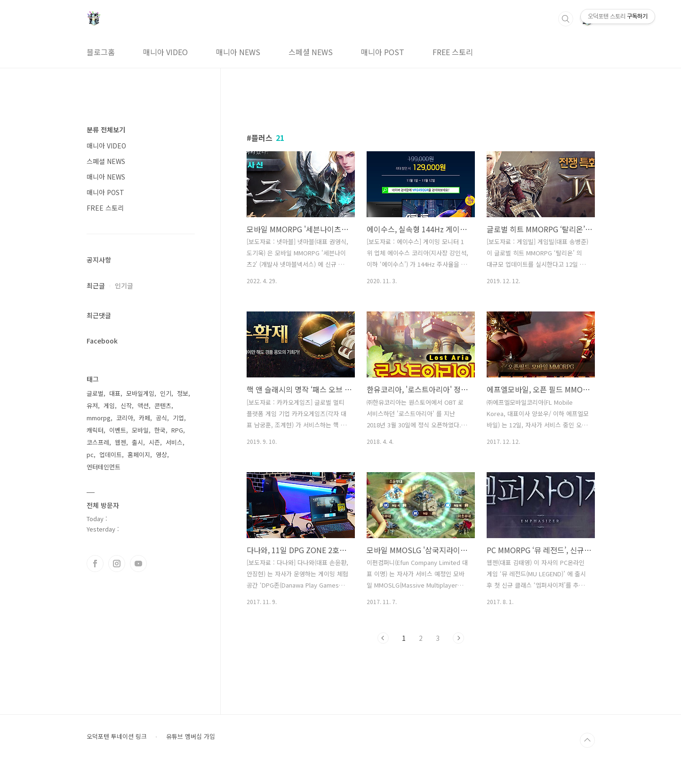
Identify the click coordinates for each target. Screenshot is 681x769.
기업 (178, 417)
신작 (126, 405)
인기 (165, 393)
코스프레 (98, 442)
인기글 (124, 285)
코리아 (124, 417)
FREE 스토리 (453, 51)
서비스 (174, 442)
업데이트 (110, 454)
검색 (566, 19)
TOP (587, 740)
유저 (92, 405)
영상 (161, 454)
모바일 (140, 429)
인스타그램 (116, 563)
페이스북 (95, 563)
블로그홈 (101, 51)
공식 (161, 417)
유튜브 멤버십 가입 (190, 736)
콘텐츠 (162, 405)
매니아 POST (382, 51)
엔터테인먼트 (103, 466)
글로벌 (95, 393)
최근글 (96, 285)
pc (90, 454)
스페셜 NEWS (310, 51)
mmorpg (99, 417)
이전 (383, 638)
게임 (109, 405)
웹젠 (120, 442)
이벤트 (117, 429)
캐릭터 (95, 429)
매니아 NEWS (238, 51)
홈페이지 (139, 454)
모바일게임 (140, 393)
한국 (160, 429)
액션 (143, 405)
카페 (144, 417)
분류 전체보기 (106, 129)
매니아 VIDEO (165, 51)
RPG (177, 429)
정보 (182, 393)
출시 (137, 442)
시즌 (154, 442)
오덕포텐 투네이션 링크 (117, 736)
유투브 (138, 563)
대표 (114, 393)
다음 (458, 638)
